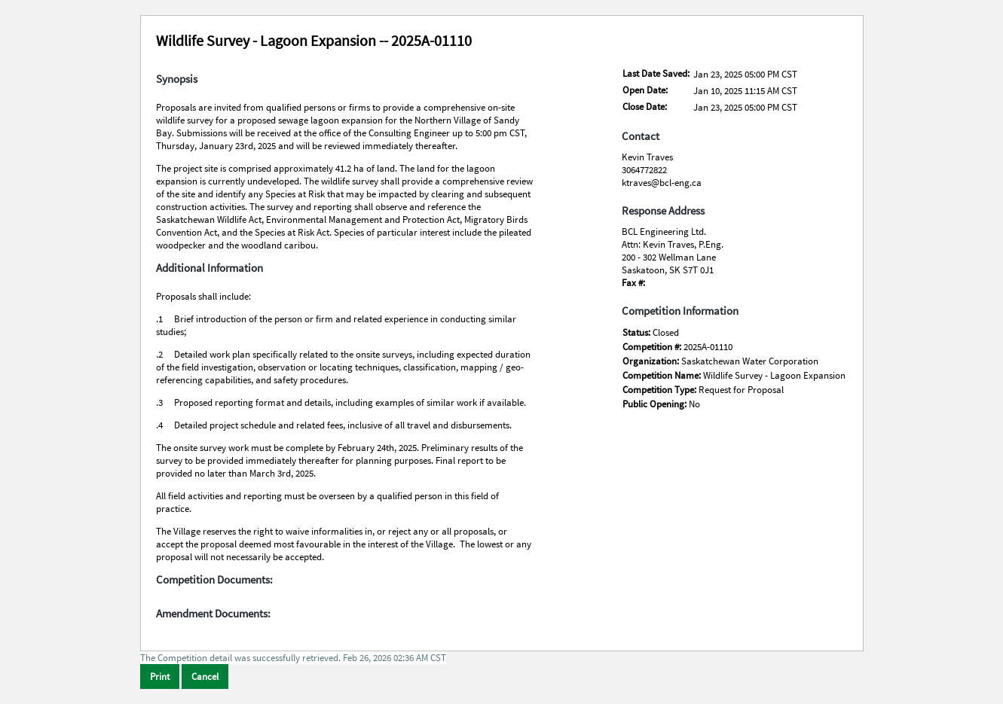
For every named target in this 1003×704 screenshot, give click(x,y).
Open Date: (645, 90)
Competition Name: (662, 375)
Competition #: (652, 346)
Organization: (651, 361)
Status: (637, 332)
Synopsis (176, 79)
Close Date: (644, 106)
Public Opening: (655, 404)
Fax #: (633, 282)
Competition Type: (660, 389)
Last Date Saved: (656, 73)
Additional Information (209, 268)
